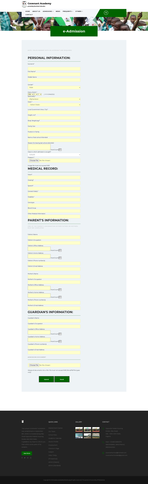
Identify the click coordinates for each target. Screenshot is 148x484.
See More (27, 453)
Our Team (52, 431)
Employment (53, 445)
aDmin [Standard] (55, 465)
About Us (36, 11)
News (58, 11)
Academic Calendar (55, 438)
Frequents (67, 11)
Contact (29, 15)
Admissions (47, 11)
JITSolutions (101, 480)
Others (78, 11)
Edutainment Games (56, 428)
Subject (51, 452)
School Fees (53, 435)
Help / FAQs (53, 455)
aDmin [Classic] (54, 462)
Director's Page (54, 448)
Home (27, 11)
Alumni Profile (53, 442)
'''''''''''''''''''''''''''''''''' (54, 155)
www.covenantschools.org (62, 480)
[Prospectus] (53, 459)
